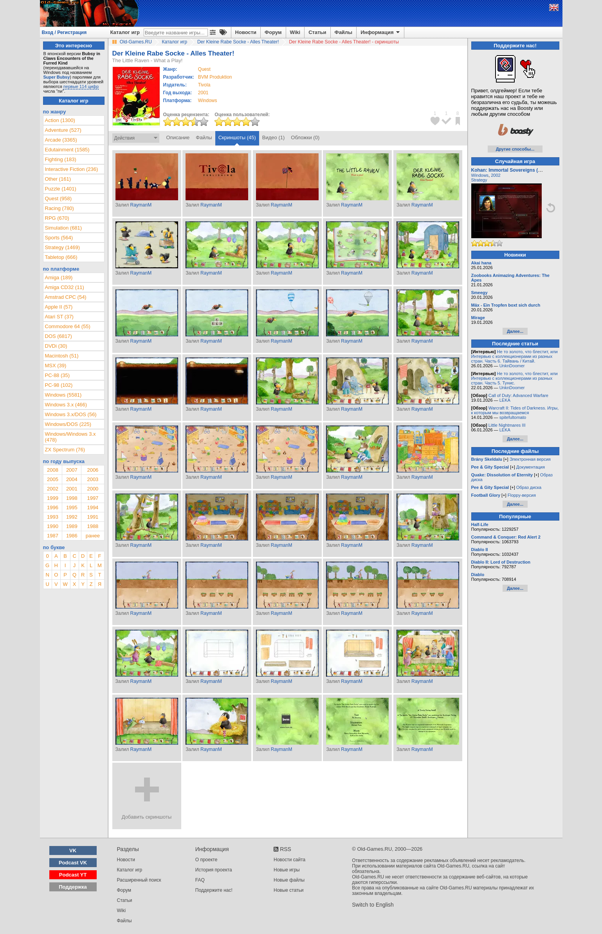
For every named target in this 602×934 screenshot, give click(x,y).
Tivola (204, 85)
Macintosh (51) (62, 356)
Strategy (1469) (62, 247)
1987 (52, 536)
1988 (92, 526)
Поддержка (73, 887)
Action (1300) (60, 120)
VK (72, 850)
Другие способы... (515, 149)
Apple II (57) (59, 307)
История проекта (213, 870)
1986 (72, 536)
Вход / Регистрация (64, 32)
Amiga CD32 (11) (64, 287)
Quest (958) (58, 198)
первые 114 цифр (81, 86)
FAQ (200, 880)
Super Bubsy (56, 77)
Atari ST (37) (59, 317)
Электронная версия (530, 459)
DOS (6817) (58, 336)
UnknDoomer (512, 365)
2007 (72, 470)
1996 (52, 507)
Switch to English (373, 905)
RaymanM (140, 205)
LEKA (504, 400)
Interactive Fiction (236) (71, 169)
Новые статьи (289, 890)
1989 (72, 526)
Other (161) (58, 179)
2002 (52, 489)
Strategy (479, 180)
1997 (92, 498)
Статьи (317, 32)
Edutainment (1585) (67, 150)
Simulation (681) (63, 228)
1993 (52, 517)
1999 (52, 498)
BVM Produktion (215, 77)
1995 (72, 507)
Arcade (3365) (61, 140)
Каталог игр (125, 32)
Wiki (295, 32)
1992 (72, 517)
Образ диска (528, 487)
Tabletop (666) (61, 257)
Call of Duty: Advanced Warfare (518, 395)
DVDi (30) (56, 346)
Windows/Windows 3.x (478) (70, 437)
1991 (92, 517)
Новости (246, 32)
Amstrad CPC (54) (66, 297)
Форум (273, 32)
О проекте (206, 859)
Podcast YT (73, 875)
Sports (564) (59, 238)
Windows (480, 175)
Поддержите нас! (214, 890)
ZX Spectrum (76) (65, 450)
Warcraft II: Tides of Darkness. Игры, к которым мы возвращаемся (515, 410)
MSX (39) (56, 365)
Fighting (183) (60, 159)
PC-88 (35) (57, 375)
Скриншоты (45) (237, 137)
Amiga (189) (59, 277)
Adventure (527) (63, 130)
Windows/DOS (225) (68, 424)
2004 (72, 479)
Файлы (344, 32)
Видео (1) (273, 137)
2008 (52, 470)
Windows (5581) (63, 395)
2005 (52, 479)
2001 (203, 92)
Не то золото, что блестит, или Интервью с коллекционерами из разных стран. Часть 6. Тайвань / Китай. (514, 356)
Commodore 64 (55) (67, 326)
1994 (92, 507)
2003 (92, 479)
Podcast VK (73, 863)
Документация (530, 467)
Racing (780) (59, 208)
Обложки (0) (305, 137)
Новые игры (287, 870)
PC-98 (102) (59, 385)
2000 (92, 489)
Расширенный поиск (139, 880)
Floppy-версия (522, 495)
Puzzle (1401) (60, 189)
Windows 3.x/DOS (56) (71, 414)
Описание (178, 137)
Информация (380, 32)
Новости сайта (289, 859)
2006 (92, 470)
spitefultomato (512, 417)
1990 (52, 526)
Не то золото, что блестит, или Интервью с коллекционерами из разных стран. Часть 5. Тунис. (514, 378)
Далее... (515, 331)
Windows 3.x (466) (66, 405)
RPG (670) (57, 218)
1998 (72, 498)
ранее (93, 536)
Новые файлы (289, 880)
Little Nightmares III (507, 425)
